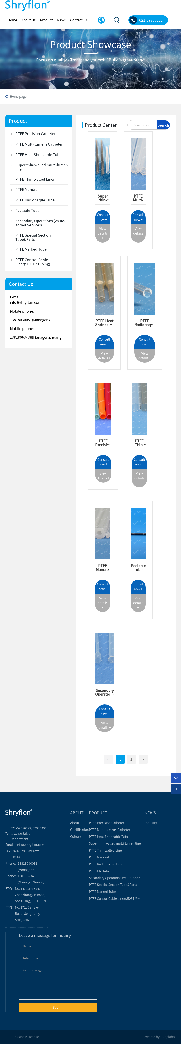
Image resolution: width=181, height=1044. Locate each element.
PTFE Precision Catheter (103, 444)
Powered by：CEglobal (159, 1036)
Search (163, 125)
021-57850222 (151, 20)
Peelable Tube (138, 567)
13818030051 (21, 319)
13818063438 (21, 337)
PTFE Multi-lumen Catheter (138, 201)
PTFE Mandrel (103, 567)
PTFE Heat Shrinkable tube (104, 324)
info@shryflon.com (26, 302)
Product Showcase (90, 44)
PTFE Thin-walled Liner (139, 446)
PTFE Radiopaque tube (144, 324)
